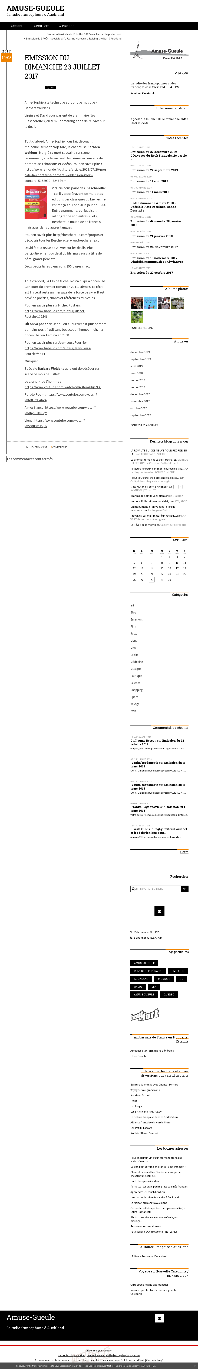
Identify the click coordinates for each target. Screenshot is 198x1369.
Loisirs (134, 655)
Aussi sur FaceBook (142, 93)
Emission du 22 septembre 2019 (154, 170)
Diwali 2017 (139, 829)
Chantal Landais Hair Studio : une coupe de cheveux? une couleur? (155, 1174)
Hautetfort (107, 1350)
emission (178, 971)
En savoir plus (149, 1365)
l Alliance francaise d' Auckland (148, 1256)
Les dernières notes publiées (100, 1355)
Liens (133, 640)
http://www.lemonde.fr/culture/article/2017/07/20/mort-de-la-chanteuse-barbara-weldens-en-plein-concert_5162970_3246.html (65, 175)
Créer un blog (92, 1350)
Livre (133, 648)
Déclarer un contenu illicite (47, 1360)
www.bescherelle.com (86, 240)
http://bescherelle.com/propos (76, 234)
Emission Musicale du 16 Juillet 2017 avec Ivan (74, 34)
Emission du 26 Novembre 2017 (154, 247)
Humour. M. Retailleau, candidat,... (150, 501)
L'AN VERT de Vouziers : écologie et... (158, 517)
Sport (134, 697)
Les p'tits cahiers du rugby (145, 1111)
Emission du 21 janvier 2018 (151, 236)
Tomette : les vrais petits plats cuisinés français (159, 1186)
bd (181, 979)
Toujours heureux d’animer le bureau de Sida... (157, 468)
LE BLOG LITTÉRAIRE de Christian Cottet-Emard (159, 461)
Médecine (136, 662)
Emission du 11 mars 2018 (149, 192)
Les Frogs (136, 1106)
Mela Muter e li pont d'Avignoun (149, 486)
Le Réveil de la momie (143, 524)
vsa (154, 987)
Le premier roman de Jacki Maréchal (152, 459)
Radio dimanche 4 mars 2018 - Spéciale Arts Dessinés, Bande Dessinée (153, 206)
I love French (138, 1056)
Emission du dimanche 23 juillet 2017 (63, 67)
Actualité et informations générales (152, 1051)
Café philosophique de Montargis (150, 481)
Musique (135, 669)
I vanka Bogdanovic (145, 807)
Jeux (133, 633)
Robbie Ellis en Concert (144, 1133)
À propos (67, 26)
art (132, 605)
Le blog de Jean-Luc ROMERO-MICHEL (153, 472)
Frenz (133, 1101)
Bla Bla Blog (175, 495)
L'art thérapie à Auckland (145, 1181)
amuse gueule (144, 994)
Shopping (136, 690)
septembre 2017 (140, 415)
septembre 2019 (140, 359)
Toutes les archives (144, 425)
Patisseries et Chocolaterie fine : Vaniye (153, 1232)
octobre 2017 (138, 408)
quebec (169, 994)
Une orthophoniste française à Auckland (154, 1197)
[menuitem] (17, 26)
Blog (133, 612)
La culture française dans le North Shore (154, 1117)
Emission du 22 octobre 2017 (151, 272)
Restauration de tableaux (145, 1226)
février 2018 (137, 380)
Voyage (135, 704)
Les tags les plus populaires (127, 1355)
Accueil (18, 26)
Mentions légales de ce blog (75, 1360)
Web (133, 711)
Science (135, 683)
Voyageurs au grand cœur (145, 1090)
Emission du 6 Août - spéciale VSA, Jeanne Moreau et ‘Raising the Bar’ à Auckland (73, 38)
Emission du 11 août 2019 (149, 181)
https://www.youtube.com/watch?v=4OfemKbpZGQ (63, 387)
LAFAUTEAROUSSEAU (152, 454)
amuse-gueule (144, 963)
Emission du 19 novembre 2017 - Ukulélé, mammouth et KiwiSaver (156, 259)
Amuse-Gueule (35, 8)
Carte (184, 852)
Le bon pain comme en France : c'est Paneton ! (158, 1167)
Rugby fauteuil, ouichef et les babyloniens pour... (158, 831)
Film (133, 626)
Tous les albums (141, 327)
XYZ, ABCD (181, 501)
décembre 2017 (140, 394)
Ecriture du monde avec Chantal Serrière (154, 1084)
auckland (141, 979)
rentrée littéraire (148, 971)
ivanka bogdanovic (144, 763)
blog (159, 1360)
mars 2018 (136, 373)
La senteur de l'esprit (173, 524)
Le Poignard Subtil (159, 510)
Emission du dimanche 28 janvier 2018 (156, 223)
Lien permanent (36, 447)
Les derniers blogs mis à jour (71, 1355)
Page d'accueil (113, 34)
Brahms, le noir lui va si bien (147, 495)
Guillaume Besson (143, 741)
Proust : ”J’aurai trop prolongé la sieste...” (155, 477)
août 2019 (136, 366)
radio (138, 987)
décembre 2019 (140, 352)
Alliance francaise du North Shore (150, 1122)
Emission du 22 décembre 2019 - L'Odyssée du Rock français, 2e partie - (158, 155)
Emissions (136, 619)
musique (164, 979)
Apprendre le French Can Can (147, 1192)
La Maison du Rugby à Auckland (148, 1203)
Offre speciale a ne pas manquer (149, 1284)
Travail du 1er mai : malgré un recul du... (153, 515)
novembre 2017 (140, 401)
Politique (136, 676)
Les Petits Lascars (141, 1128)
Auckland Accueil (140, 1095)
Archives (42, 26)
